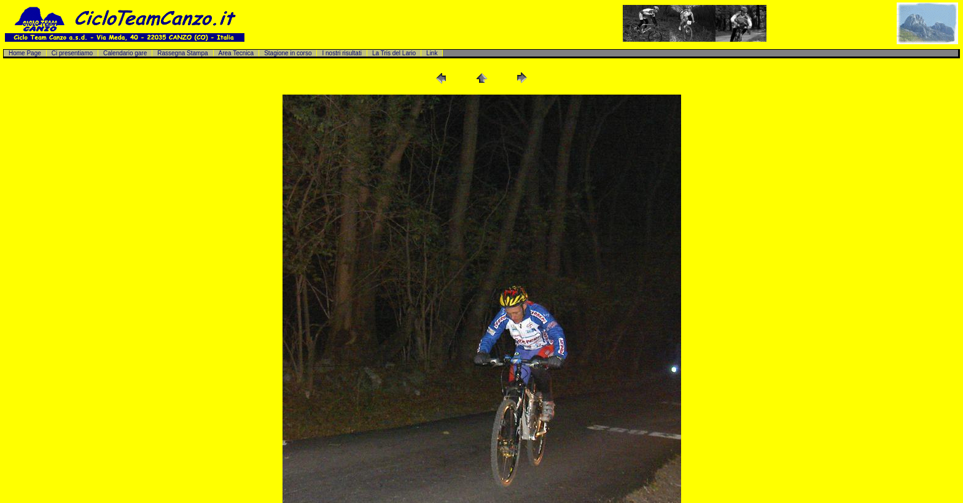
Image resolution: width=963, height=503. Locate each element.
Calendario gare (125, 53)
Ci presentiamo (72, 53)
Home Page (25, 53)
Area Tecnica (236, 53)
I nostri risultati (341, 53)
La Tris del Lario (394, 53)
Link (431, 53)
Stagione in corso (287, 53)
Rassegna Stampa (182, 53)
